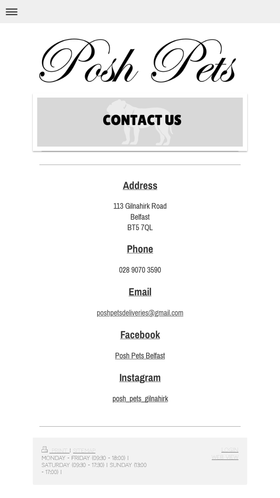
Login (229, 450)
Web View (225, 457)
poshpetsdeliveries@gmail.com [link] (140, 312)
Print (56, 451)
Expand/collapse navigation (140, 11)
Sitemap (84, 451)
